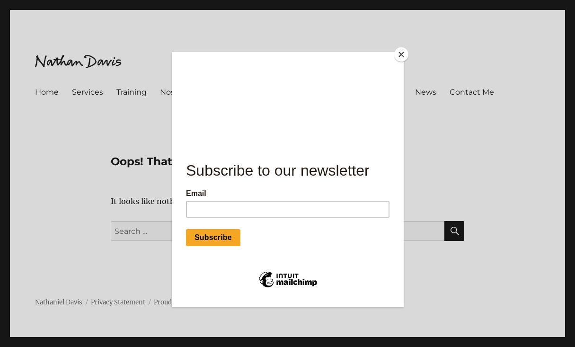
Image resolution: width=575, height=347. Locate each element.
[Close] (401, 54)
